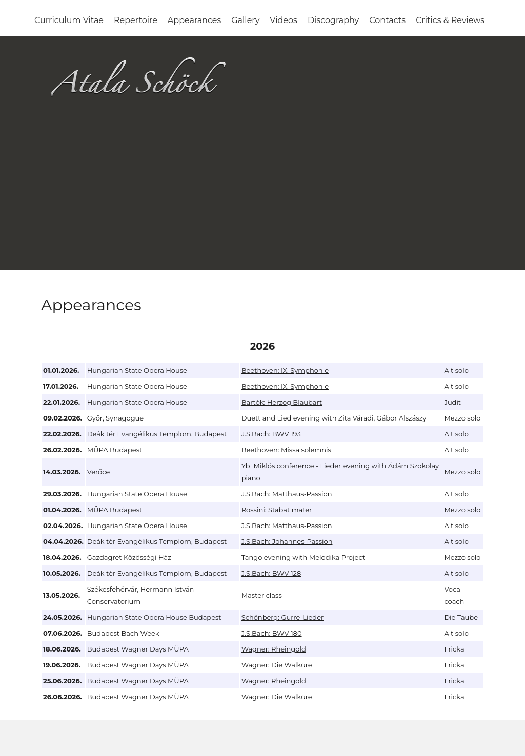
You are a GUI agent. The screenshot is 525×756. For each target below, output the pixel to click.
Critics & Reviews (450, 20)
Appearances (194, 20)
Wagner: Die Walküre (276, 665)
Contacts (387, 20)
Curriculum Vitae (69, 20)
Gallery (245, 20)
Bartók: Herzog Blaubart (281, 402)
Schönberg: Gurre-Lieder (282, 617)
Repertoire (135, 20)
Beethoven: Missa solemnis (286, 450)
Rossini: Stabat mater (276, 510)
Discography (333, 20)
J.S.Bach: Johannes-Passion (287, 541)
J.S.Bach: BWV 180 (271, 633)
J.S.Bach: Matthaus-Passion (286, 494)
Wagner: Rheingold (273, 649)
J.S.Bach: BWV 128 (271, 573)
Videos (283, 20)
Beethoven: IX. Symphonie (285, 370)
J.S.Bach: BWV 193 (271, 434)
